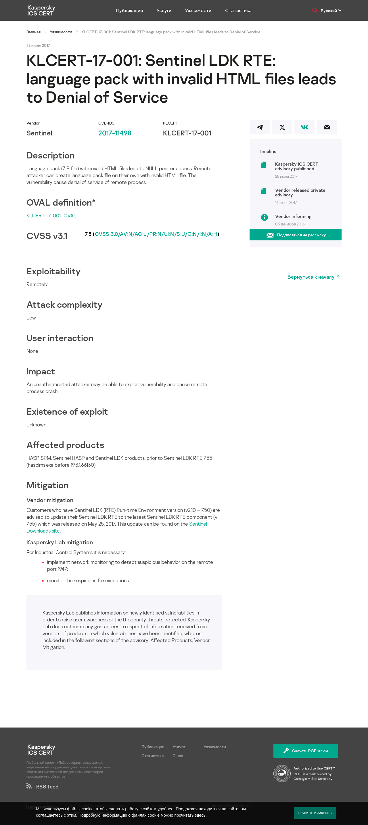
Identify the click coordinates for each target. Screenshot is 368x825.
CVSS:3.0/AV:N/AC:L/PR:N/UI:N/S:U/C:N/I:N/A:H (156, 234)
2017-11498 (114, 133)
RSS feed (42, 786)
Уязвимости (198, 10)
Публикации (129, 10)
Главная (33, 31)
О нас (177, 755)
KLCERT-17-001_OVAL (51, 215)
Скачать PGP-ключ (305, 751)
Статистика (238, 10)
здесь (200, 815)
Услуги (164, 10)
